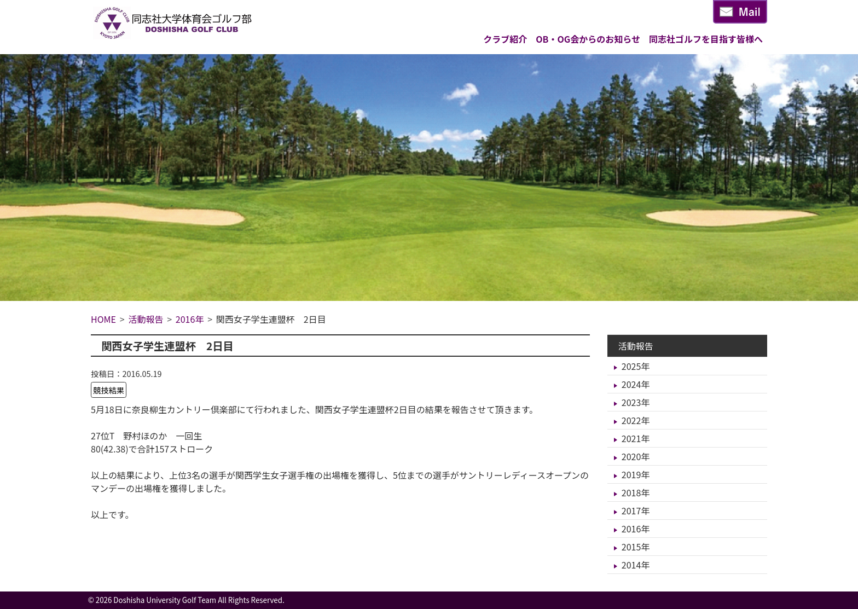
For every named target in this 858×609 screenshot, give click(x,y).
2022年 (636, 420)
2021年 (636, 438)
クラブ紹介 (505, 38)
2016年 (636, 528)
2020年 (636, 456)
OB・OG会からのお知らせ (588, 38)
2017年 (636, 510)
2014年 (636, 564)
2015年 (636, 546)
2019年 (636, 474)
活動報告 (635, 345)
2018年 (636, 492)
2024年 (636, 384)
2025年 (636, 366)
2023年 (636, 402)
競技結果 (109, 390)
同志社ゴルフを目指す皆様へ (706, 38)
